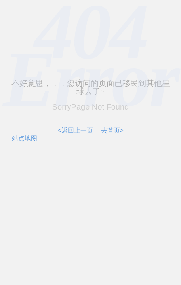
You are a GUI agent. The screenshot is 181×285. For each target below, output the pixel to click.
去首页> (112, 130)
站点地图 (24, 138)
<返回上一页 (75, 130)
